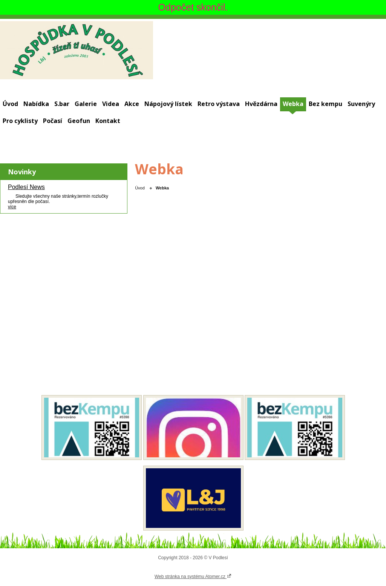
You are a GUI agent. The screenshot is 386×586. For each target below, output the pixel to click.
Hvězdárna (261, 104)
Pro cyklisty (20, 121)
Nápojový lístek (168, 104)
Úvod (10, 104)
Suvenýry (361, 104)
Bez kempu (325, 104)
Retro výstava (219, 104)
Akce (131, 104)
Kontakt (107, 121)
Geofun (78, 121)
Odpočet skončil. (193, 7)
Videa (110, 104)
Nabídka (36, 104)
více (12, 206)
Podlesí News (26, 187)
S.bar (61, 104)
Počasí (52, 121)
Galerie (86, 104)
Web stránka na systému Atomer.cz (193, 576)
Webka (293, 104)
